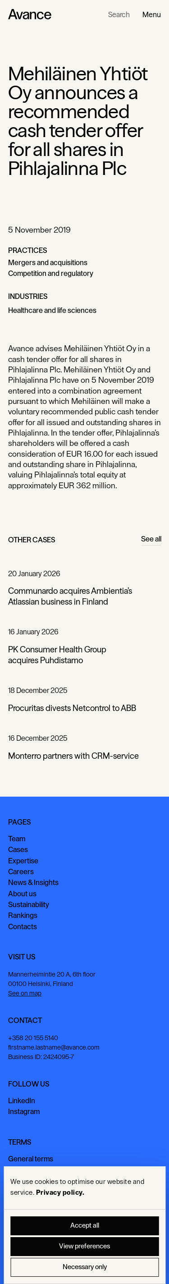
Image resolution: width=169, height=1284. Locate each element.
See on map (24, 993)
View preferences (84, 1246)
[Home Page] (29, 14)
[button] (151, 14)
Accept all (84, 1225)
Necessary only (85, 1267)
